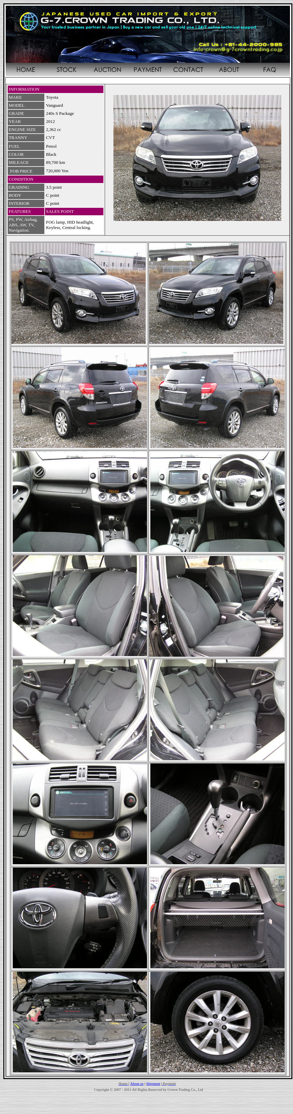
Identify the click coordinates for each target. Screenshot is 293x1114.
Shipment (153, 1083)
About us (137, 1083)
